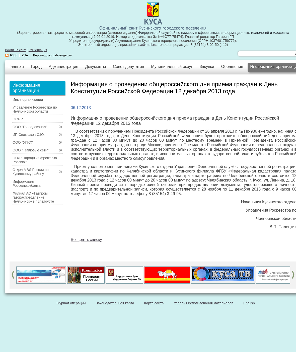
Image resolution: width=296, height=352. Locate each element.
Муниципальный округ (171, 66)
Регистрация (38, 50)
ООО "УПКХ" (23, 142)
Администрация (63, 66)
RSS (13, 55)
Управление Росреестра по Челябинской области (35, 109)
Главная (16, 66)
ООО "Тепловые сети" (30, 150)
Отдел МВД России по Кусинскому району (31, 172)
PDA (25, 55)
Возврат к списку (86, 239)
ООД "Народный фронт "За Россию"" (35, 160)
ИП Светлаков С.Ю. (29, 135)
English (249, 303)
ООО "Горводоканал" (30, 127)
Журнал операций (71, 303)
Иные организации (28, 100)
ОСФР (18, 119)
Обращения (232, 66)
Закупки (206, 66)
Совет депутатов (128, 66)
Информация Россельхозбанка (26, 184)
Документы (95, 66)
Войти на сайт (15, 50)
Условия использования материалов (203, 303)
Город (36, 66)
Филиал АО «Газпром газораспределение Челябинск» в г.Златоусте (33, 197)
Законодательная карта (115, 303)
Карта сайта (154, 303)
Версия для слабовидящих (53, 55)
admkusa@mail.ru (142, 45)
